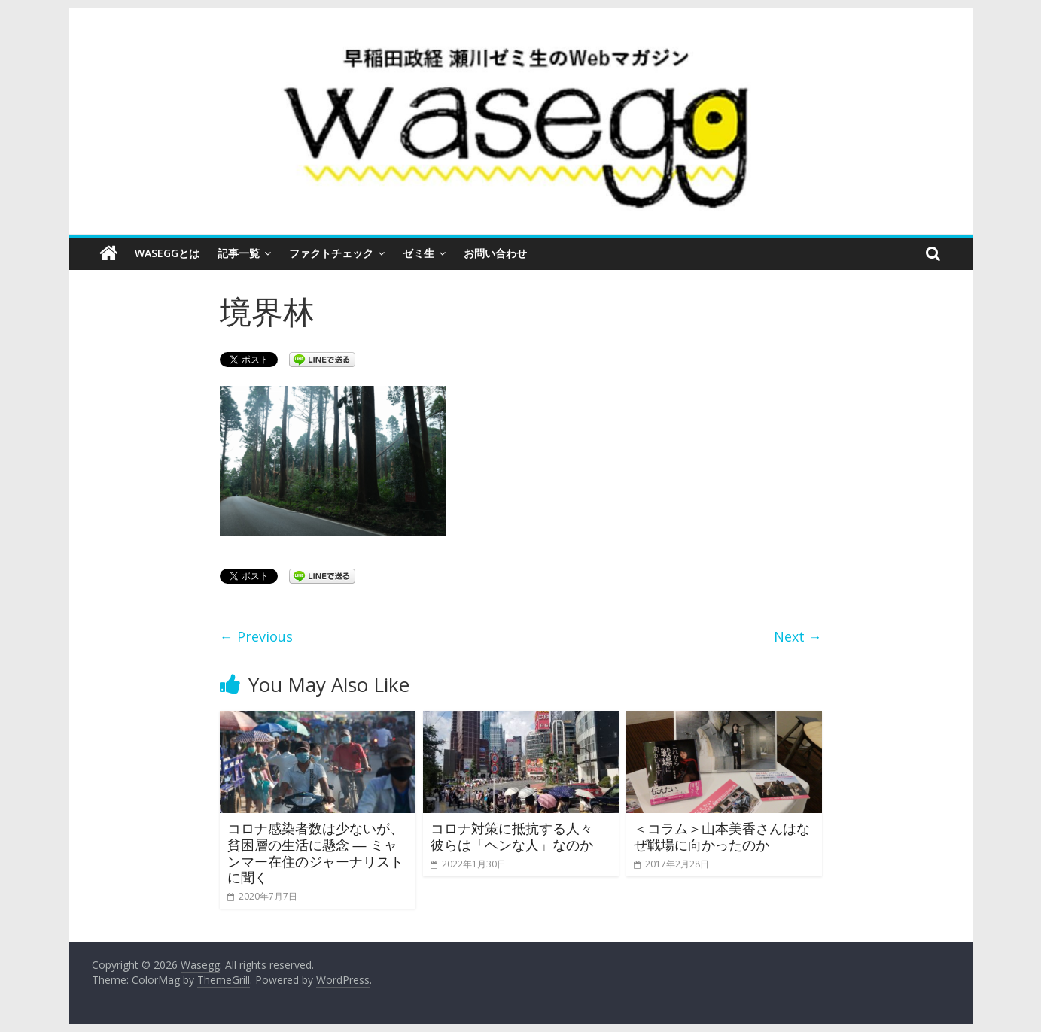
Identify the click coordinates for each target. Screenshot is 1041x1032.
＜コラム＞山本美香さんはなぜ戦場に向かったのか (722, 836)
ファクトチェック (331, 253)
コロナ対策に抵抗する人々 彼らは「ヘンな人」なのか (519, 836)
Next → (798, 636)
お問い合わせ (495, 253)
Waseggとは (167, 253)
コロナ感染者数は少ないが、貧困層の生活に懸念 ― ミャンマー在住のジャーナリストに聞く (315, 852)
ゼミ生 (418, 253)
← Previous (256, 636)
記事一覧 (239, 253)
